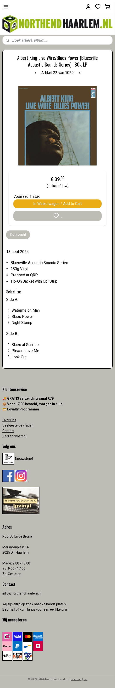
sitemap (76, 679)
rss (86, 679)
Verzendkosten (14, 436)
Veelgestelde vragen (17, 425)
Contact (8, 431)
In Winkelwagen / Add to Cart (57, 203)
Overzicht (18, 234)
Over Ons (9, 420)
